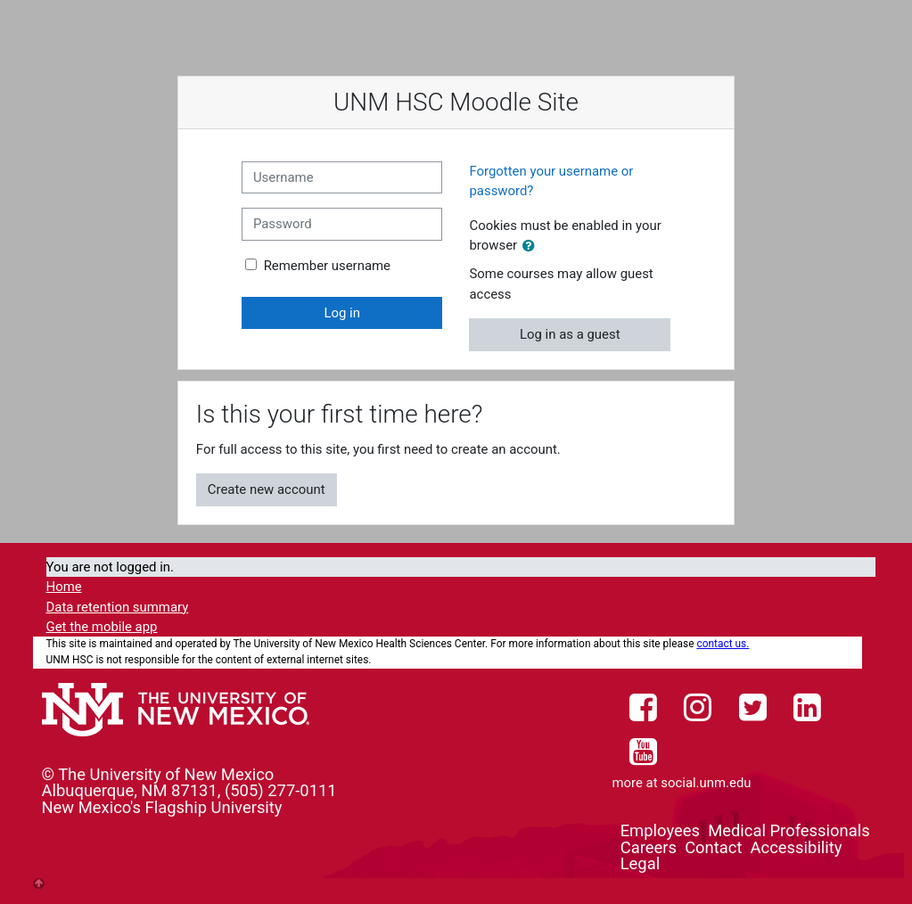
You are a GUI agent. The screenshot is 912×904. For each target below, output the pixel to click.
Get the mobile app (102, 627)
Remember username (327, 266)
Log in (341, 313)
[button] (532, 246)
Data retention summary (117, 607)
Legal (640, 863)
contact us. (722, 643)
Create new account (266, 489)
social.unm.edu (706, 783)
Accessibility (796, 847)
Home (64, 587)
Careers (648, 847)
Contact (713, 847)
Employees (660, 830)
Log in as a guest (570, 334)
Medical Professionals (788, 830)
